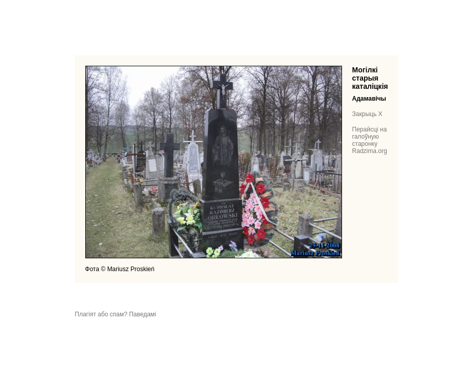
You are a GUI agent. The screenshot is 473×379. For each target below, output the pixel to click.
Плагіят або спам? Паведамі (115, 314)
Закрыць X (367, 114)
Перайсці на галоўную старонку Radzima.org (369, 140)
